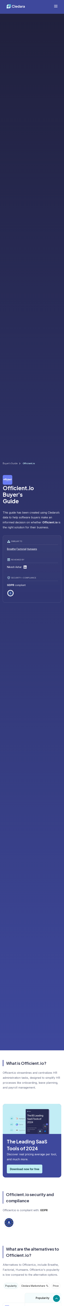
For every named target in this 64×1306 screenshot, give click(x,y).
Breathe (11, 548)
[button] (56, 6)
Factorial (21, 548)
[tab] (11, 1286)
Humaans (32, 548)
